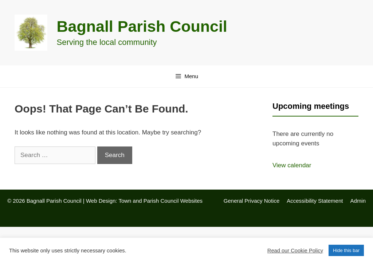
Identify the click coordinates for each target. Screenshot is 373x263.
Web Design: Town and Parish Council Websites (144, 201)
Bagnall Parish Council (142, 26)
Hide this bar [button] (346, 250)
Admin (358, 201)
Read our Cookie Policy (295, 251)
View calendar (291, 165)
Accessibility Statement (315, 201)
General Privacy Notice (251, 201)
